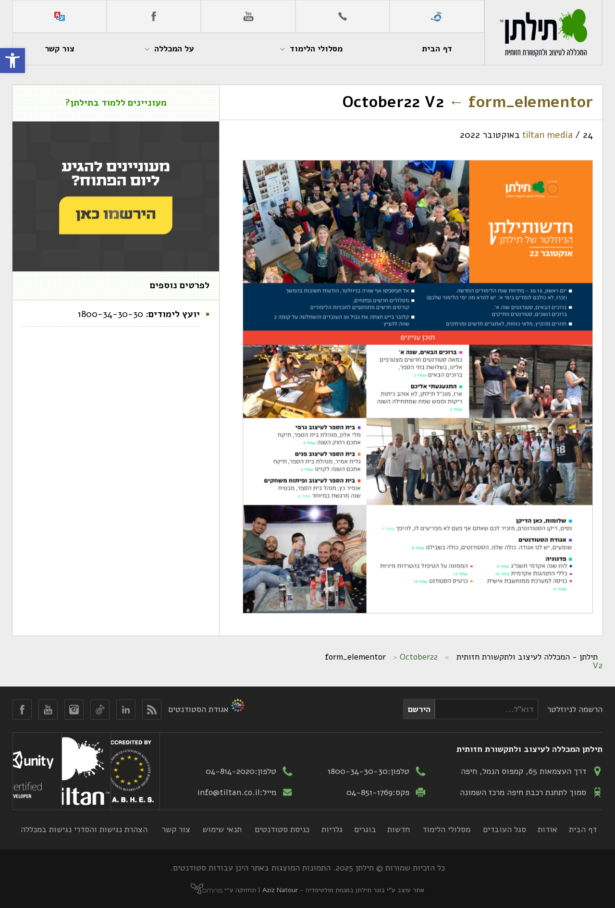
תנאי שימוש (222, 829)
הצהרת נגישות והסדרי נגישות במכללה (84, 829)
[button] (12, 60)
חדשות (398, 829)
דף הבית (583, 829)
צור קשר (176, 829)
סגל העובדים (504, 829)
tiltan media (547, 135)
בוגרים (365, 829)
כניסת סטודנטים (282, 829)
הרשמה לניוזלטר (575, 709)
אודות (547, 829)
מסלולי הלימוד (446, 829)
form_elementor (520, 102)
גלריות (332, 829)
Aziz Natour (280, 890)
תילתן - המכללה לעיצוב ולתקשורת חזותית (527, 657)
